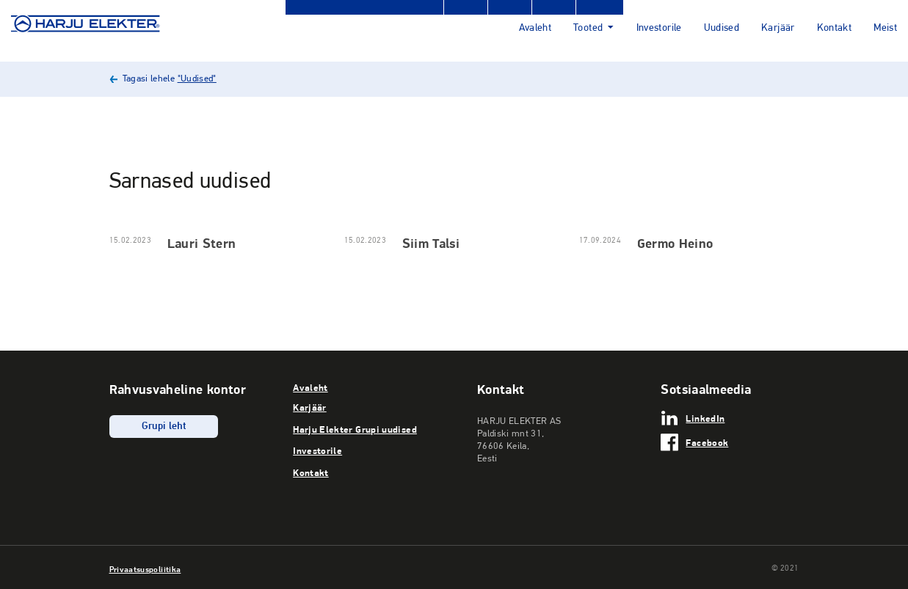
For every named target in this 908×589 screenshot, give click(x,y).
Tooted (588, 28)
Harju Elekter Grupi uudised (355, 429)
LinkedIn (705, 418)
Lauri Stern (201, 243)
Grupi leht (164, 426)
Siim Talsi (431, 243)
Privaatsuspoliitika (145, 569)
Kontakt (834, 28)
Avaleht (535, 28)
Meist (885, 28)
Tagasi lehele (170, 79)
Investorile (659, 28)
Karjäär (778, 28)
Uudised (722, 28)
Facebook (707, 442)
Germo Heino (675, 243)
